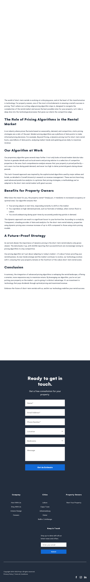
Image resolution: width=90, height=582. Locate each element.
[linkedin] (85, 577)
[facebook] (76, 577)
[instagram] (81, 577)
